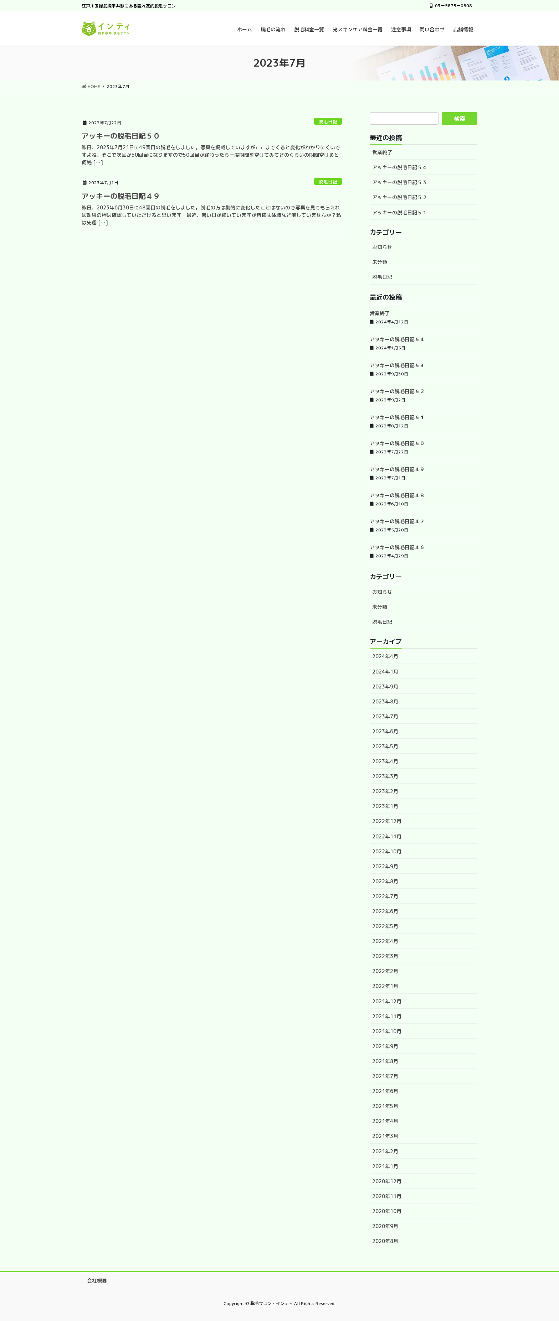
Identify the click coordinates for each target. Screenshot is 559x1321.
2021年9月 (385, 1046)
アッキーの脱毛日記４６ (397, 547)
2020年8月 (385, 1241)
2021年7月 (385, 1076)
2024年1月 (385, 671)
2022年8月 (385, 881)
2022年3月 (385, 956)
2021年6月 (385, 1091)
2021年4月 (385, 1121)
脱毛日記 (328, 121)
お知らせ (382, 247)
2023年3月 (385, 776)
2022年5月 (385, 926)
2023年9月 (385, 686)
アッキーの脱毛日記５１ (399, 212)
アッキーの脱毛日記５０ (121, 136)
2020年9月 (385, 1226)
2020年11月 (386, 1196)
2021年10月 (386, 1031)
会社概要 (97, 1280)
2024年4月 (385, 656)
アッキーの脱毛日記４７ (397, 521)
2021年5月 (385, 1106)
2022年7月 (385, 896)
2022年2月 (385, 971)
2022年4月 (385, 941)
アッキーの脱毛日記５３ (399, 182)
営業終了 (382, 152)
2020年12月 (386, 1181)
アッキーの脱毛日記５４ (399, 167)
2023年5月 (385, 746)
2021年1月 (385, 1166)
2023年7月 (385, 716)
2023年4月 (385, 761)
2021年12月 (386, 1001)
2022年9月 (385, 866)
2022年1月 (385, 986)
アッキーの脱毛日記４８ (397, 495)
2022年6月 (385, 911)
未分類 (379, 262)
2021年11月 (386, 1016)
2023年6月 (385, 731)
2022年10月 (386, 851)
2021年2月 (385, 1151)
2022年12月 (386, 821)
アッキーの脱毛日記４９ (121, 196)
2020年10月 (386, 1211)
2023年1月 (385, 806)
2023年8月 (385, 701)
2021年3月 (385, 1136)
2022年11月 (386, 836)
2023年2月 (385, 791)
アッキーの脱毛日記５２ (399, 197)
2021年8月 (385, 1061)
